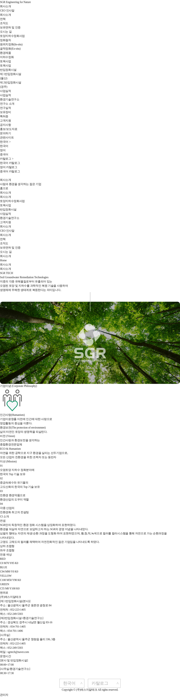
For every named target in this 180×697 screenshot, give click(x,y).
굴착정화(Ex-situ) (10, 48)
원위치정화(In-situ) (11, 44)
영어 (2, 150)
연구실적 (5, 107)
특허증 (4, 116)
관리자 (4, 694)
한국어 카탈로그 (10, 162)
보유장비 (5, 112)
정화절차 (5, 40)
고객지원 (5, 120)
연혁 (2, 18)
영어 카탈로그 (8, 167)
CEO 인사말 (7, 10)
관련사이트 (7, 137)
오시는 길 (6, 31)
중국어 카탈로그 (10, 171)
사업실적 (5, 90)
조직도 (4, 23)
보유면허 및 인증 (10, 27)
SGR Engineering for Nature (15, 2)
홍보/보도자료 (8, 129)
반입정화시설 (8, 69)
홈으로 (4, 188)
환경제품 (5, 52)
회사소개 (5, 6)
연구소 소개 (7, 103)
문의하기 (5, 133)
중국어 (4, 154)
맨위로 (4, 592)
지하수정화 (7, 57)
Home (3, 260)
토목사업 (5, 61)
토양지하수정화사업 (12, 35)
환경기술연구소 (9, 99)
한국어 (4, 145)
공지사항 (5, 124)
